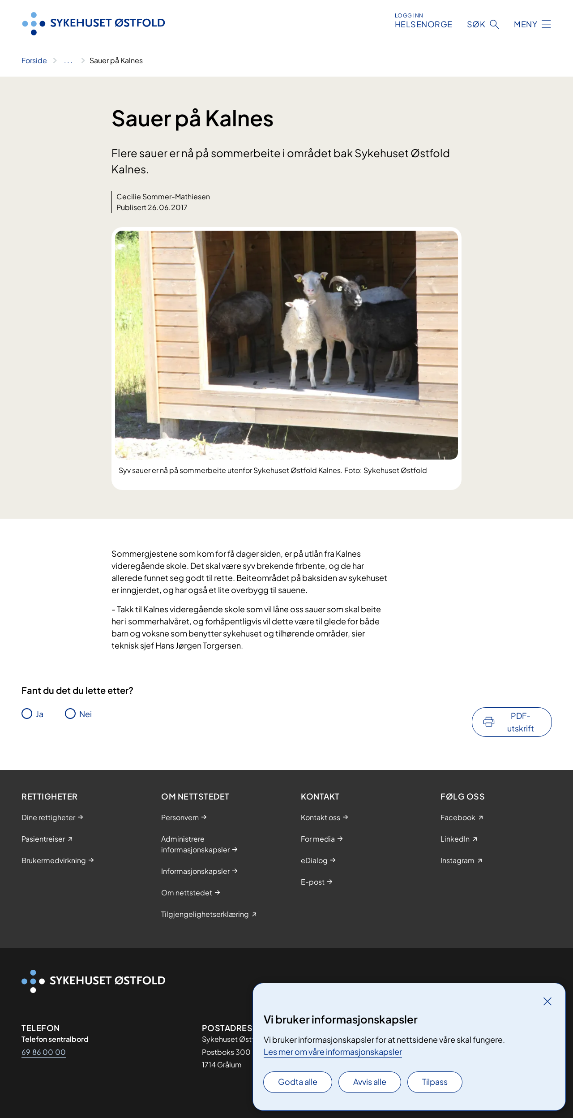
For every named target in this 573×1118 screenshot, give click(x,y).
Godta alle (297, 1081)
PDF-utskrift (520, 721)
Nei (85, 714)
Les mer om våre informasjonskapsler (333, 1051)
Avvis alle (369, 1081)
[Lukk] (547, 1001)
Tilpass (435, 1081)
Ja (39, 714)
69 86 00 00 (43, 1052)
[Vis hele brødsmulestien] (68, 60)
